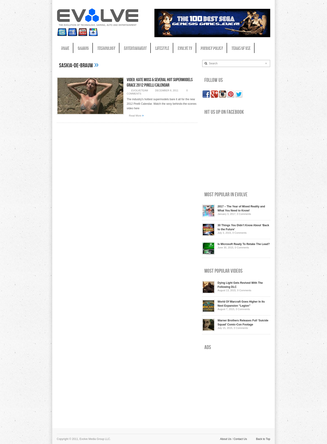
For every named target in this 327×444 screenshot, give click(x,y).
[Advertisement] (236, 385)
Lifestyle (162, 48)
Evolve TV (184, 48)
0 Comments (244, 214)
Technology (106, 48)
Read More (136, 115)
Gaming (82, 48)
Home (65, 48)
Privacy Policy (211, 48)
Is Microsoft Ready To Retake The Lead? (244, 244)
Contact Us (240, 439)
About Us (225, 439)
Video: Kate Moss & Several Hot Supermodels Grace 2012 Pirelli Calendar (160, 82)
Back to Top (263, 439)
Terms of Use (240, 48)
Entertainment (135, 48)
